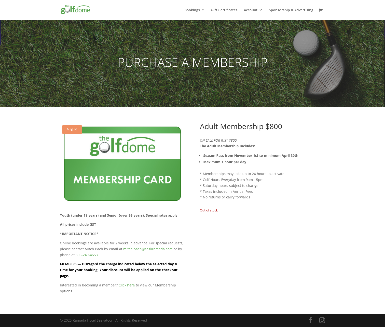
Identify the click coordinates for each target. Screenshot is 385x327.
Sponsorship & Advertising (291, 10)
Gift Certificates (224, 10)
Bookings (192, 10)
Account (251, 10)
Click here (127, 285)
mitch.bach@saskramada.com (148, 249)
